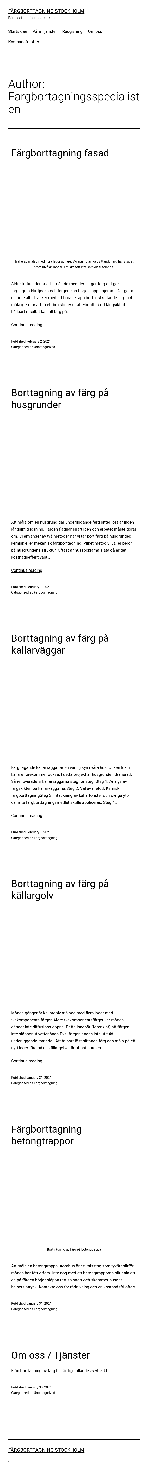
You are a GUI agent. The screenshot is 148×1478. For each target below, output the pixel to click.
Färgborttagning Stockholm (46, 11)
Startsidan (17, 31)
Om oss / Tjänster (50, 1355)
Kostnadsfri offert (24, 41)
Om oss (95, 31)
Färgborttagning (45, 592)
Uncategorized (44, 347)
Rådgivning (72, 31)
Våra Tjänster (45, 31)
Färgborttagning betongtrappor (46, 1135)
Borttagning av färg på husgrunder (60, 399)
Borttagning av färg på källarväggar (60, 644)
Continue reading (26, 324)
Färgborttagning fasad (60, 153)
